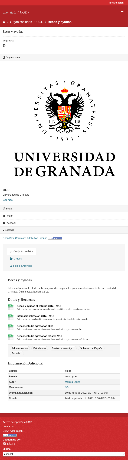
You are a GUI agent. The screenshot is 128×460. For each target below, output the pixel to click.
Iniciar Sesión (116, 2)
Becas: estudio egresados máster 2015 (39, 336)
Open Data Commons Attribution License (25, 238)
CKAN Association (13, 430)
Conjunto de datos (22, 251)
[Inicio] (4, 22)
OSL (67, 387)
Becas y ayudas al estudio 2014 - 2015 (39, 306)
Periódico (17, 353)
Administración (20, 348)
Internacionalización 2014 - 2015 (35, 316)
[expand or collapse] (122, 12)
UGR (39, 22)
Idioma (7, 449)
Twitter (8, 215)
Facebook (9, 223)
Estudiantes (39, 348)
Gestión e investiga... (63, 348)
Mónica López (72, 381)
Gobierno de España (91, 348)
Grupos (16, 258)
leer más (8, 200)
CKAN (9, 443)
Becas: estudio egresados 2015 (35, 326)
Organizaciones (21, 22)
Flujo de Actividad (21, 265)
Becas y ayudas (59, 22)
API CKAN (8, 426)
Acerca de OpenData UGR (17, 422)
